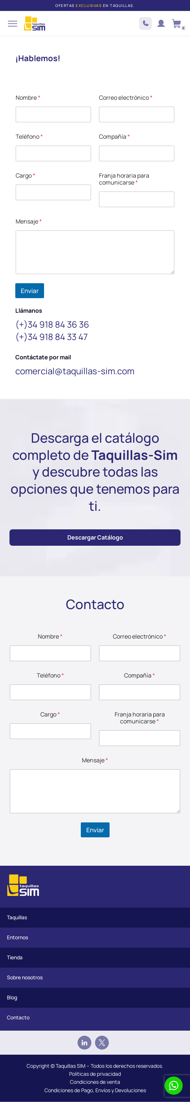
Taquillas (17, 917)
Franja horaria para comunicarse (124, 179)
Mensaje (29, 221)
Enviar (30, 291)
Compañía (114, 136)
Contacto (18, 1017)
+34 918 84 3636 (145, 23)
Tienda (15, 957)
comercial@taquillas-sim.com (74, 371)
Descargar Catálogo (95, 537)
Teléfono (29, 136)
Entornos (17, 937)
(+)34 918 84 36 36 (52, 324)
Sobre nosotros (25, 977)
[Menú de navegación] (11, 23)
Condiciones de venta (95, 1081)
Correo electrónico (126, 97)
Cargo (25, 175)
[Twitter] (102, 1043)
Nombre (28, 97)
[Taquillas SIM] (34, 23)
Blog (12, 997)
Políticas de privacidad (95, 1073)
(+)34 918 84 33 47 (51, 337)
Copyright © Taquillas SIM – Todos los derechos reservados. (95, 1065)
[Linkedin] (84, 1043)
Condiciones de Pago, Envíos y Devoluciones (95, 1090)
